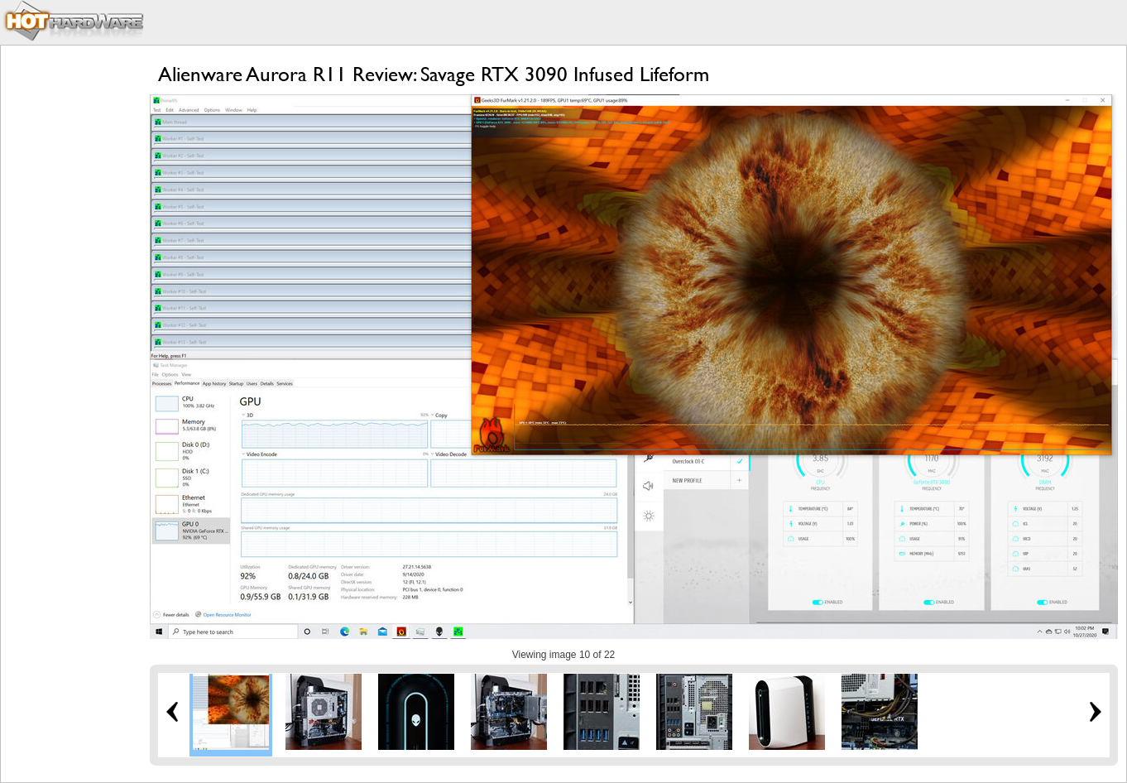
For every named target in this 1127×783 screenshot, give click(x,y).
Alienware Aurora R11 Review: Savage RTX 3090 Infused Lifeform (433, 74)
